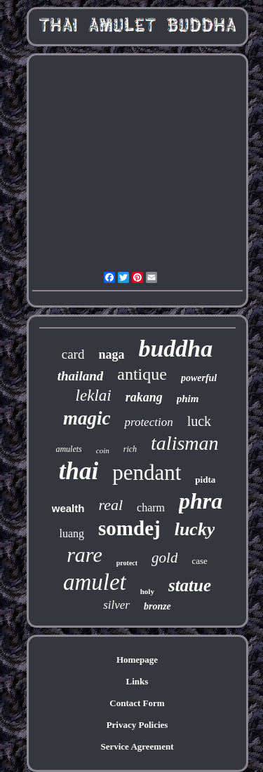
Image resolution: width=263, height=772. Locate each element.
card (73, 354)
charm (151, 507)
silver (116, 605)
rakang (144, 397)
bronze (157, 606)
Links (137, 681)
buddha (175, 348)
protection (148, 422)
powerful (199, 378)
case (199, 561)
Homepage (137, 659)
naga (111, 354)
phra (200, 500)
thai (78, 471)
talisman (184, 443)
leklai (94, 395)
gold (164, 557)
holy (147, 591)
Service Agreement (136, 746)
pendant (146, 472)
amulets (68, 449)
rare (84, 554)
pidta (205, 479)
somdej (129, 528)
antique (142, 374)
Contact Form (136, 703)
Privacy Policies (137, 724)
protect (126, 563)
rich (130, 449)
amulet (94, 582)
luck (199, 421)
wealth (68, 508)
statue (189, 585)
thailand (80, 375)
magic (87, 418)
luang (72, 533)
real (110, 504)
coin (102, 450)
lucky (195, 529)
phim (188, 398)
